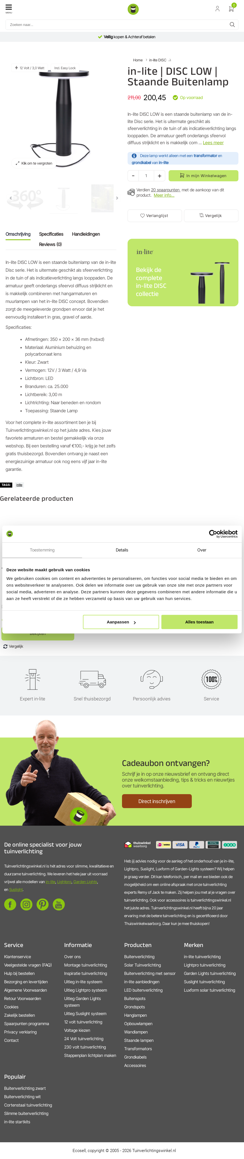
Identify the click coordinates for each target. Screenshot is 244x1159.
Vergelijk (213, 215)
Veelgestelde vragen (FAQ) (28, 965)
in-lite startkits (17, 1121)
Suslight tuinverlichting (204, 981)
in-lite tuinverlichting (202, 956)
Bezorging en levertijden (26, 981)
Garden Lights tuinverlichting (210, 973)
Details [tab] (122, 550)
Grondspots (134, 1006)
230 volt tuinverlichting (85, 1047)
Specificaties (51, 234)
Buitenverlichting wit (22, 1096)
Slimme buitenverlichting (26, 1113)
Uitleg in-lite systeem (83, 981)
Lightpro (64, 881)
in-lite (50, 881)
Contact (11, 1040)
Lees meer (213, 142)
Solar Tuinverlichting (142, 965)
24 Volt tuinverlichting (83, 1038)
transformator (205, 155)
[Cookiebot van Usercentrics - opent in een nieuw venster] (213, 534)
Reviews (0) (50, 244)
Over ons (72, 956)
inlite (19, 485)
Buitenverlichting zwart (25, 1088)
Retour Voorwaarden (22, 998)
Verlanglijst (157, 215)
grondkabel (141, 162)
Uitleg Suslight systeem (85, 1013)
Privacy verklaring (20, 1032)
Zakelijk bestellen (19, 1015)
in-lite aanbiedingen (141, 981)
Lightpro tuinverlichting (204, 965)
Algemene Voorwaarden (25, 990)
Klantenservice (17, 956)
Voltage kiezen (77, 1030)
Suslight (16, 889)
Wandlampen (136, 1032)
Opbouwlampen (138, 1023)
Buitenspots (134, 998)
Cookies (11, 1006)
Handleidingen (86, 234)
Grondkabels (135, 1057)
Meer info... (164, 195)
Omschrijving (18, 234)
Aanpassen (121, 622)
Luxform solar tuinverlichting (209, 990)
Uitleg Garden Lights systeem (82, 1002)
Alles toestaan (199, 622)
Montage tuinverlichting (85, 965)
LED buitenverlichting (143, 990)
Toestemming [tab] (42, 550)
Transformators (138, 1048)
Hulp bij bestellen (19, 973)
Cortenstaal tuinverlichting (28, 1105)
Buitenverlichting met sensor (150, 973)
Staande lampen (139, 1040)
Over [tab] (201, 550)
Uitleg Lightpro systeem (85, 990)
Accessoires (135, 1065)
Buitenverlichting (139, 956)
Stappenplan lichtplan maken (90, 1055)
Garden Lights (85, 881)
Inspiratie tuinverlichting (85, 973)
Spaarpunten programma (26, 1023)
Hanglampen (135, 1015)
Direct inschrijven (156, 801)
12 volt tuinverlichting (83, 1022)
